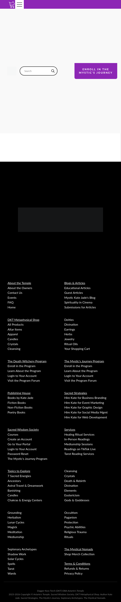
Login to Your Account (22, 375)
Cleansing (14, 348)
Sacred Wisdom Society (23, 429)
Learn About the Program (24, 371)
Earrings (69, 329)
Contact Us (15, 292)
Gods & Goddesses (76, 500)
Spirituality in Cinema (78, 302)
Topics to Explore (19, 471)
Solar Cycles (15, 559)
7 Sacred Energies (19, 476)
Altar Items (15, 329)
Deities (69, 319)
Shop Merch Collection (79, 554)
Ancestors (14, 481)
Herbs (68, 334)
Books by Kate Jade (20, 397)
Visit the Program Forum (24, 380)
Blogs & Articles (74, 283)
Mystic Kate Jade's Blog (79, 297)
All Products (16, 324)
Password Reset (18, 453)
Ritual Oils (71, 344)
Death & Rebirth (75, 481)
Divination (71, 324)
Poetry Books (16, 412)
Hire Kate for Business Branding (85, 397)
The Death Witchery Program (27, 361)
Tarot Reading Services (79, 453)
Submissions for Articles (80, 307)
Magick (12, 527)
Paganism (70, 517)
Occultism (71, 512)
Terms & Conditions (77, 563)
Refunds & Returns (76, 568)
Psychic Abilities (74, 527)
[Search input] (36, 71)
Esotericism (71, 495)
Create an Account (20, 439)
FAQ (10, 302)
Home (12, 307)
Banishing (14, 490)
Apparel (13, 334)
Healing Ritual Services (79, 434)
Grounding (15, 512)
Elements (70, 490)
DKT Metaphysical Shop (23, 319)
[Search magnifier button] (53, 71)
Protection (71, 522)
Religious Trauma (75, 532)
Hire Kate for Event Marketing (84, 402)
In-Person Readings (77, 439)
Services (69, 429)
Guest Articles (73, 292)
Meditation (15, 532)
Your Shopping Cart (77, 348)
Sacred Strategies (75, 393)
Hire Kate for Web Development (85, 417)
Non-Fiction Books (20, 407)
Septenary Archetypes (22, 549)
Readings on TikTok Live (80, 449)
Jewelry (69, 339)
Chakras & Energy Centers (25, 500)
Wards (12, 573)
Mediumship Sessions (78, 444)
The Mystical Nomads (78, 549)
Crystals (13, 344)
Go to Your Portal (19, 444)
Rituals (68, 537)
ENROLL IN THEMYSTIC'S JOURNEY (96, 71)
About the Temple (19, 283)
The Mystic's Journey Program (84, 361)
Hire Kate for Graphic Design (83, 407)
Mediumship (16, 537)
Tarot (11, 568)
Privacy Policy (73, 573)
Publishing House (19, 393)
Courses (13, 434)
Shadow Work (17, 554)
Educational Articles (77, 288)
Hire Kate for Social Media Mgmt (86, 412)
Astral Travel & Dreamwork (25, 485)
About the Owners (20, 288)
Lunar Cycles (16, 522)
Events (12, 297)
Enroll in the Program (21, 366)
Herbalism (14, 517)
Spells (11, 563)
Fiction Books (17, 402)
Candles (13, 339)
